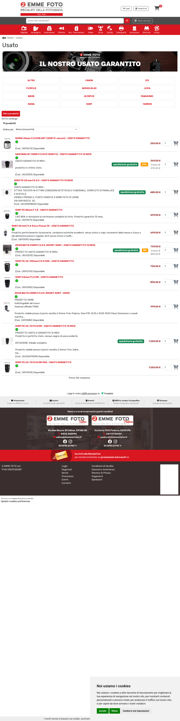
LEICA (147, 88)
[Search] (75, 20)
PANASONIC (147, 96)
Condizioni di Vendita (103, 466)
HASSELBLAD (89, 88)
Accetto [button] (102, 711)
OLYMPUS (89, 96)
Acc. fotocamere (76, 30)
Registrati (67, 469)
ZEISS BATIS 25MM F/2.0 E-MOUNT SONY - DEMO (42, 293)
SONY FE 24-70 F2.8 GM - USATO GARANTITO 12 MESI (45, 326)
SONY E (24, 119)
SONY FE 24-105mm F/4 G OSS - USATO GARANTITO (44, 261)
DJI (147, 80)
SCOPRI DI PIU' (67, 445)
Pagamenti (97, 476)
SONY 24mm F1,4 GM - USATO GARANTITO (39, 277)
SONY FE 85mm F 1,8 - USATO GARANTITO (38, 210)
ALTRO (31, 80)
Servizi (65, 472)
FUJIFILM (31, 88)
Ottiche (61, 30)
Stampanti (121, 30)
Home (10, 37)
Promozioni (67, 476)
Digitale (24, 30)
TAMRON (147, 104)
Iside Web (30, 498)
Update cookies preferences (15, 501)
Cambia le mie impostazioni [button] (136, 711)
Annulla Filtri (29, 112)
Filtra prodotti (11, 113)
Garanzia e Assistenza (103, 469)
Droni (100, 30)
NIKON (31, 96)
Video (90, 30)
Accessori (134, 30)
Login (65, 466)
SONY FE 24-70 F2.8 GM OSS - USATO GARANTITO (43, 362)
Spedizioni (97, 479)
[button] (127, 20)
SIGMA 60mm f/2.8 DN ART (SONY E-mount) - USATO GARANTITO (52, 138)
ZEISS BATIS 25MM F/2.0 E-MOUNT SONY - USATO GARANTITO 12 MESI (55, 245)
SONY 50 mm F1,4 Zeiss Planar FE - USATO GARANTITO (43, 226)
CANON (89, 80)
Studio (110, 30)
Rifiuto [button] (115, 711)
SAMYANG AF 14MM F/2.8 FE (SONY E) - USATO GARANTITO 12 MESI (53, 154)
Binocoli (146, 30)
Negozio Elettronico (18, 498)
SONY (89, 104)
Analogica (36, 30)
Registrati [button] (141, 8)
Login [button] (126, 8)
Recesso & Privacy (101, 472)
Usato (156, 30)
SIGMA (31, 104)
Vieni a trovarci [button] (142, 21)
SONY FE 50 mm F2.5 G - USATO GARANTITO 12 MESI (43, 180)
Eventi (65, 479)
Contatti (66, 483)
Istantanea (49, 30)
